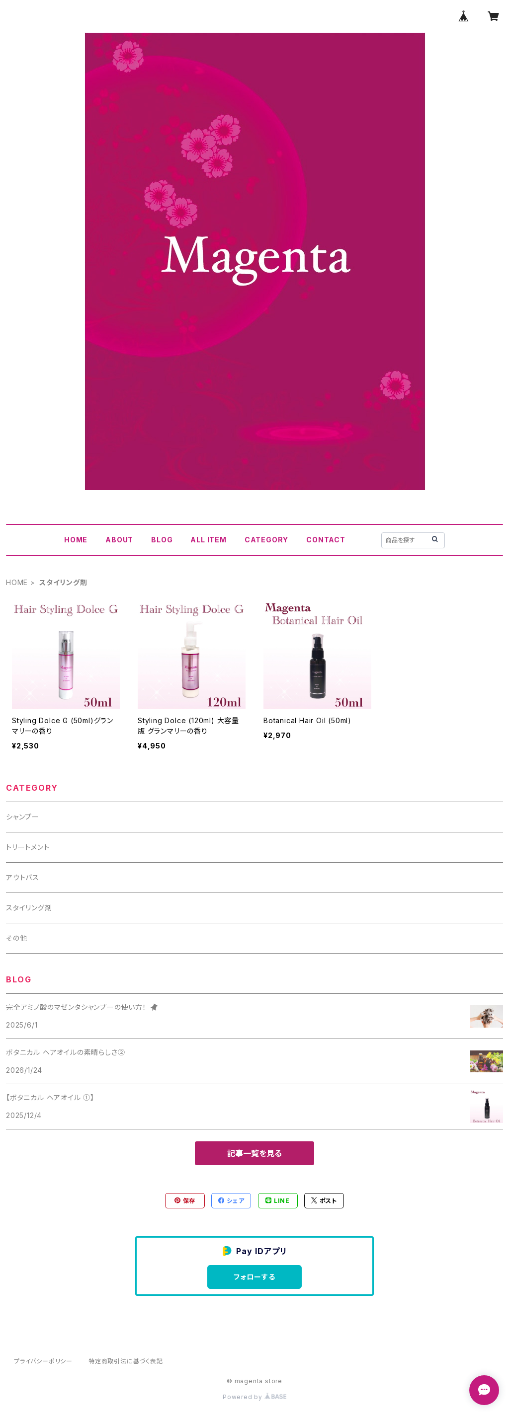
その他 (16, 938)
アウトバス (22, 877)
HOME (75, 539)
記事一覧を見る (254, 1153)
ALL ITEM (208, 539)
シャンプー (22, 817)
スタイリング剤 (29, 907)
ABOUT (119, 539)
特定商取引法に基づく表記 (125, 1361)
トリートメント (28, 847)
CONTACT (325, 539)
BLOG (161, 539)
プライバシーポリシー (43, 1361)
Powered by (254, 1397)
